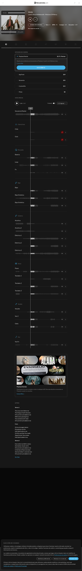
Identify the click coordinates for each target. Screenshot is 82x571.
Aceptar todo (73, 558)
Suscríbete (41, 67)
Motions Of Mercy (51, 14)
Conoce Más (20, 63)
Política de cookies (9, 566)
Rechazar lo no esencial (60, 558)
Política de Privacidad (21, 566)
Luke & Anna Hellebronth (36, 14)
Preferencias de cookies (60, 555)
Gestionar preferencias (44, 558)
